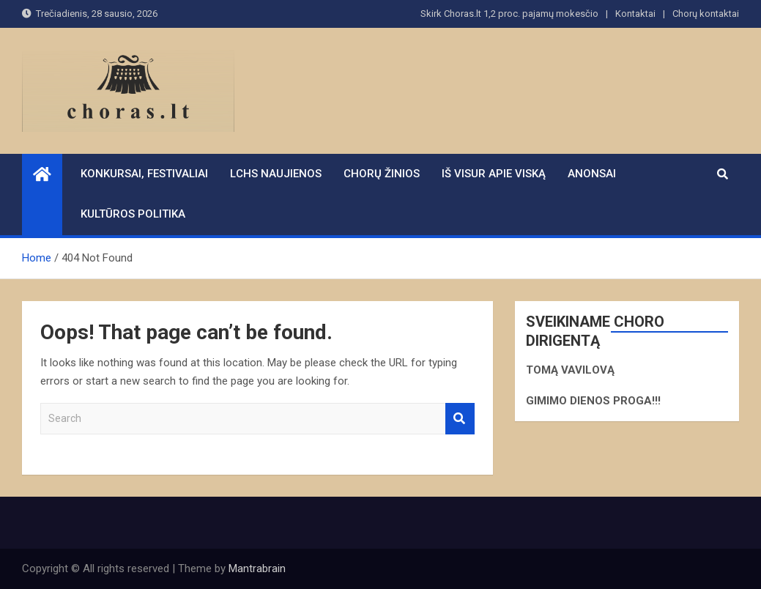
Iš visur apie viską (494, 173)
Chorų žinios (382, 173)
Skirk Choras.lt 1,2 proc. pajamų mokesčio (509, 13)
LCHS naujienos (276, 173)
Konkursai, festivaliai (144, 173)
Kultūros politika (133, 214)
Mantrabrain (257, 568)
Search (460, 418)
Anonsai (592, 173)
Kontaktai (635, 13)
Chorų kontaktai (705, 13)
